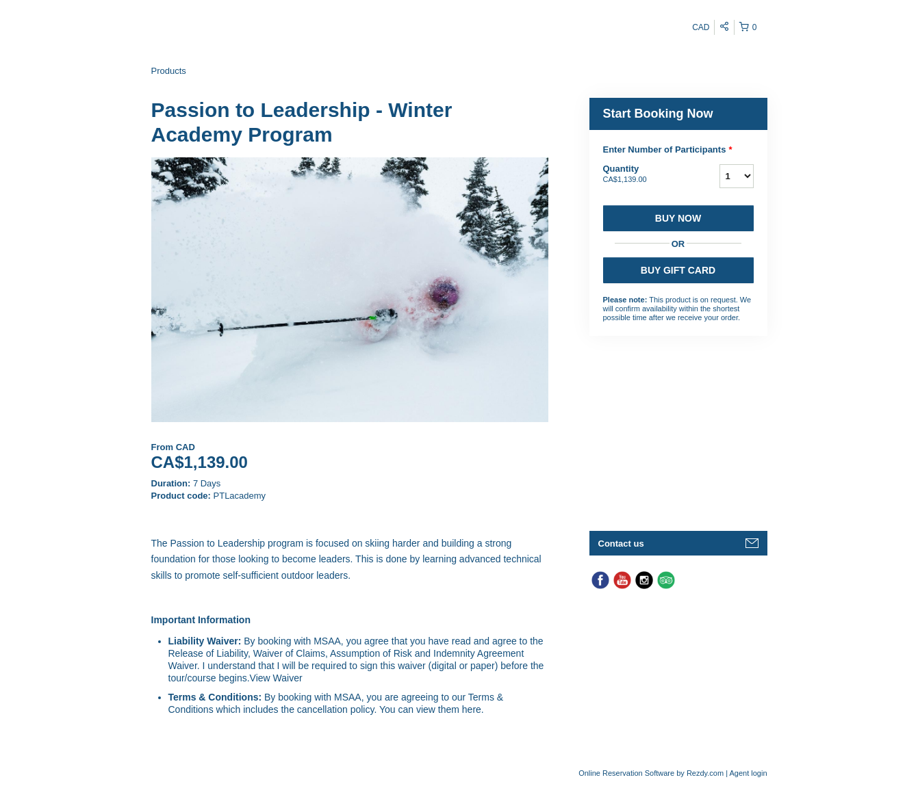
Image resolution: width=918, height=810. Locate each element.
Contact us (621, 543)
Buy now (678, 218)
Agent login (748, 773)
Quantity (644, 174)
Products (168, 71)
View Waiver (276, 677)
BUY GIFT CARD (678, 270)
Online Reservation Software (626, 773)
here (471, 709)
